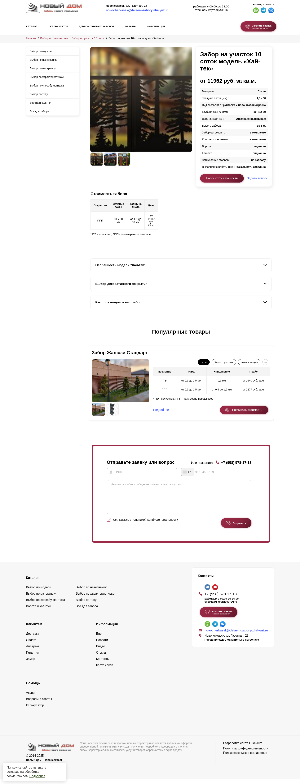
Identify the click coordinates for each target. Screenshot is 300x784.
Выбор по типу (39, 94)
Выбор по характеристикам (47, 76)
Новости (102, 645)
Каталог (31, 26)
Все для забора (39, 111)
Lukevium (255, 748)
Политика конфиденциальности (245, 753)
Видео (100, 651)
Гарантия (32, 658)
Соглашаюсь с (145, 525)
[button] (92, 335)
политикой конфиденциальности (155, 525)
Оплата (31, 645)
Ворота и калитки (40, 102)
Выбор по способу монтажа (47, 85)
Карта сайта (104, 670)
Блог (99, 639)
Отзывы (130, 26)
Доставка (32, 639)
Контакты (102, 664)
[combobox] (187, 472)
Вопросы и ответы (39, 704)
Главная (31, 38)
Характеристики (223, 362)
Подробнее (37, 776)
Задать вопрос (257, 178)
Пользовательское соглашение (245, 758)
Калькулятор (59, 26)
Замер (30, 664)
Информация (156, 26)
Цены (204, 362)
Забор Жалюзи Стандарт (120, 352)
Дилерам (32, 651)
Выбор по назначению (54, 38)
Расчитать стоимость (247, 409)
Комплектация (249, 362)
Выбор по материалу (43, 68)
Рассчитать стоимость (222, 178)
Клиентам (34, 629)
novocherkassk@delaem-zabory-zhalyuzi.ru (137, 10)
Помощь (33, 688)
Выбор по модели (41, 51)
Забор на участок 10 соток (88, 38)
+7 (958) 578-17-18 (263, 4)
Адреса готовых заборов (96, 26)
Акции (30, 698)
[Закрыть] (62, 767)
